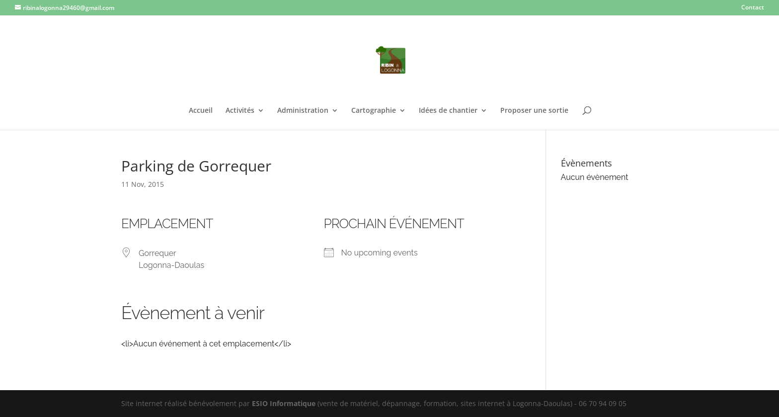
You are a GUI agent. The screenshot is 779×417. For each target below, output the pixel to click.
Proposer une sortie (534, 111)
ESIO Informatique (283, 403)
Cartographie (373, 111)
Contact (752, 7)
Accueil (201, 111)
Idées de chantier (448, 111)
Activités (240, 111)
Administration (302, 111)
